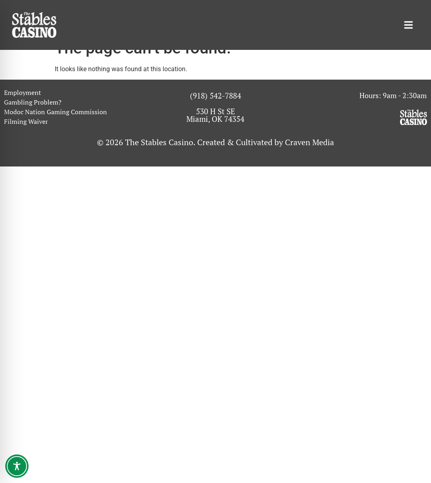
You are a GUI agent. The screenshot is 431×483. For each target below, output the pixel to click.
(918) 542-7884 (215, 110)
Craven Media (309, 156)
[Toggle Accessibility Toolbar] (17, 466)
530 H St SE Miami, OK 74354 (215, 129)
